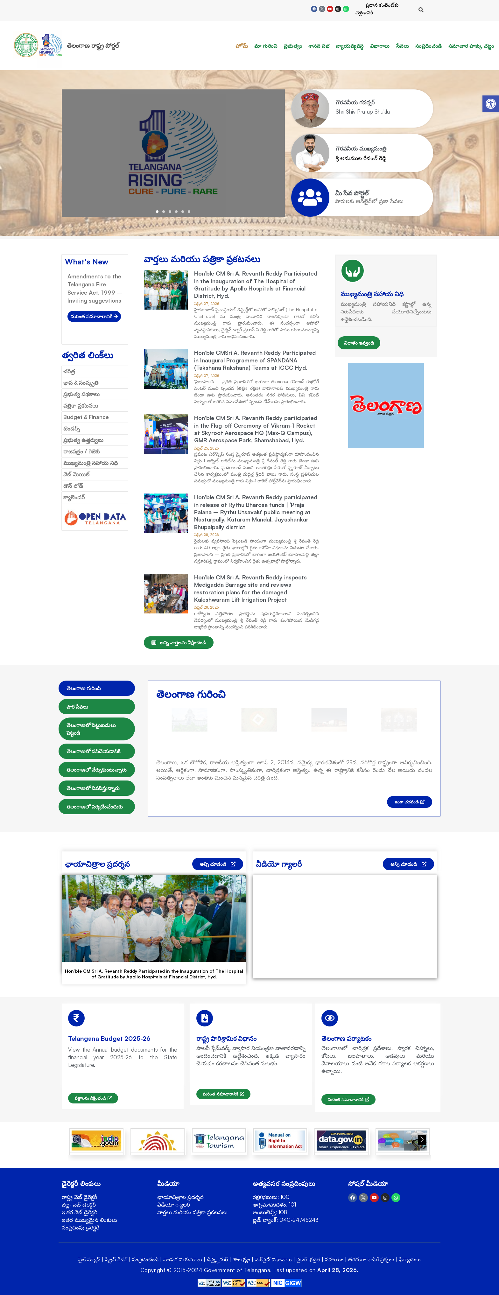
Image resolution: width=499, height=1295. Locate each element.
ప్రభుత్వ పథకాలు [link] (81, 394)
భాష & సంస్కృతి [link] (80, 382)
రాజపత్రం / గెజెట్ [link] (81, 451)
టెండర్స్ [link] (71, 428)
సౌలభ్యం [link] (241, 1259)
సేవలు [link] (402, 46)
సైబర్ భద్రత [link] (308, 1259)
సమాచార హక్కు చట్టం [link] (471, 46)
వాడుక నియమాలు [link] (182, 1259)
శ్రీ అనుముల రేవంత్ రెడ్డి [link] (361, 158)
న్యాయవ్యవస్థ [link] (350, 46)
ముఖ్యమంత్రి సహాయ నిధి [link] (90, 462)
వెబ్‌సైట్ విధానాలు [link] (273, 1259)
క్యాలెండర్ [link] (74, 497)
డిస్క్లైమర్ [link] (217, 1259)
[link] (490, 103)
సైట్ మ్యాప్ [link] (89, 1259)
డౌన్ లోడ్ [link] (73, 485)
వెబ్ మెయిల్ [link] (76, 474)
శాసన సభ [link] (318, 46)
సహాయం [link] (334, 1259)
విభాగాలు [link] (380, 46)
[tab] (97, 688)
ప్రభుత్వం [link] (293, 46)
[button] (157, 211)
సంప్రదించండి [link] (428, 46)
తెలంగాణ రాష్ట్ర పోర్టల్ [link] (93, 45)
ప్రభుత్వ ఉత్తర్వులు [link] (83, 440)
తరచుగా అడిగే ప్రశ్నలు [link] (371, 1259)
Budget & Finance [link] (86, 417)
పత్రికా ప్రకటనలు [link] (80, 405)
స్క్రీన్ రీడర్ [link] (116, 1259)
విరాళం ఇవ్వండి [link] (359, 343)
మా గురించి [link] (266, 46)
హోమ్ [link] (241, 46)
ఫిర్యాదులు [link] (410, 1259)
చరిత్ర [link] (69, 371)
